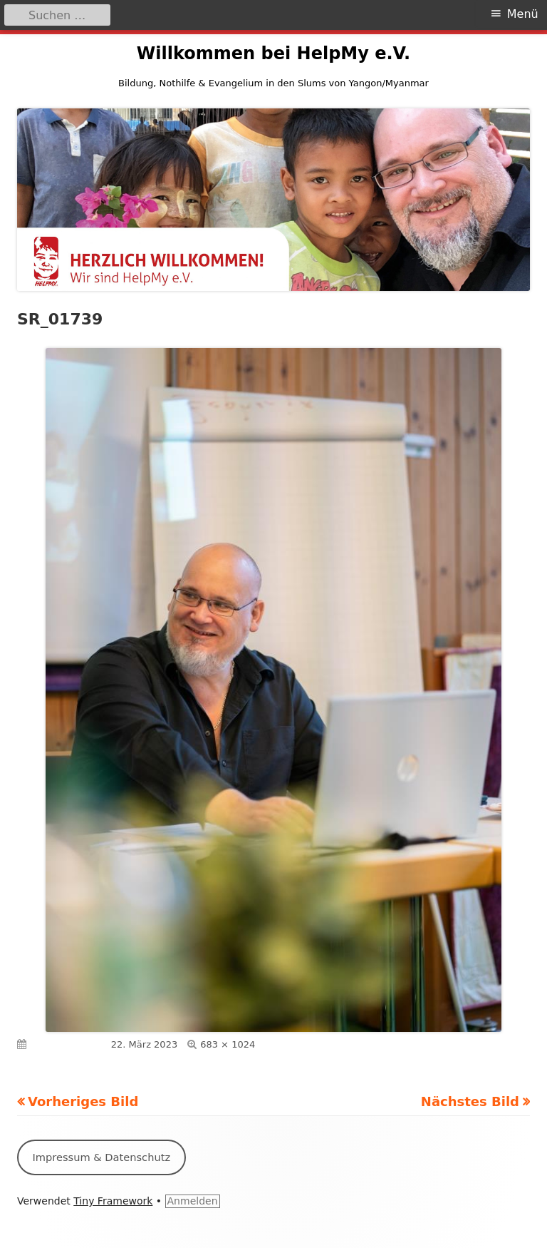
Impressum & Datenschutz (101, 1157)
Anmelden (192, 1201)
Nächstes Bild (470, 1101)
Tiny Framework (112, 1201)
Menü (522, 14)
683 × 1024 (227, 1044)
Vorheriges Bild (83, 1101)
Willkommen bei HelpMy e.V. (273, 53)
